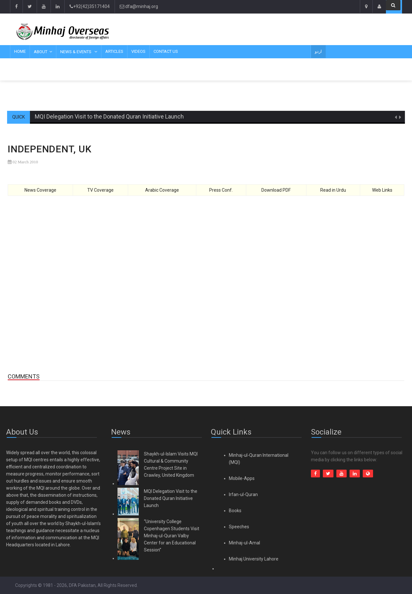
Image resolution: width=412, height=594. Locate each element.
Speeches (239, 526)
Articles (114, 51)
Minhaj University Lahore (253, 558)
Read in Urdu (333, 190)
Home (20, 51)
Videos (138, 51)
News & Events (76, 51)
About (40, 51)
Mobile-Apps (242, 478)
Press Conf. (221, 190)
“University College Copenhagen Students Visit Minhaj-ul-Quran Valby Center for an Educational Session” (171, 535)
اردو (318, 51)
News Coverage (40, 190)
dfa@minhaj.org (139, 6)
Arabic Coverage (162, 190)
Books (235, 510)
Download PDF (276, 190)
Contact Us (166, 51)
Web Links (382, 190)
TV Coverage (100, 190)
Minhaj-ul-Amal (244, 542)
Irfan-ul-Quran (243, 494)
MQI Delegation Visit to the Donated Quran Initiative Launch (109, 116)
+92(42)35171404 (90, 6)
